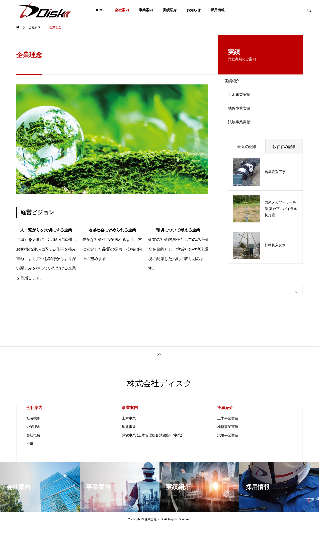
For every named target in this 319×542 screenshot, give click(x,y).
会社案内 (122, 10)
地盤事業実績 (243, 118)
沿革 (29, 459)
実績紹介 (170, 10)
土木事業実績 (243, 100)
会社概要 (33, 450)
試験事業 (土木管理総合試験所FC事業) (152, 450)
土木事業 (129, 433)
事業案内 (146, 10)
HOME (99, 10)
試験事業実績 (243, 135)
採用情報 (218, 10)
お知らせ (194, 10)
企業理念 (33, 442)
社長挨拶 (33, 433)
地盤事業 (129, 442)
